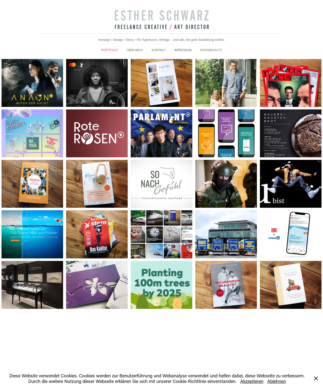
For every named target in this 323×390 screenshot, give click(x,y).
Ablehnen (276, 381)
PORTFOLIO (109, 50)
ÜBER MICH (134, 50)
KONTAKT (159, 50)
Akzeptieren (251, 381)
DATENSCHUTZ (211, 50)
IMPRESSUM (183, 50)
